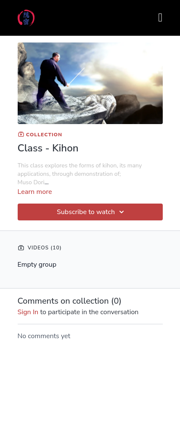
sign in (28, 312)
